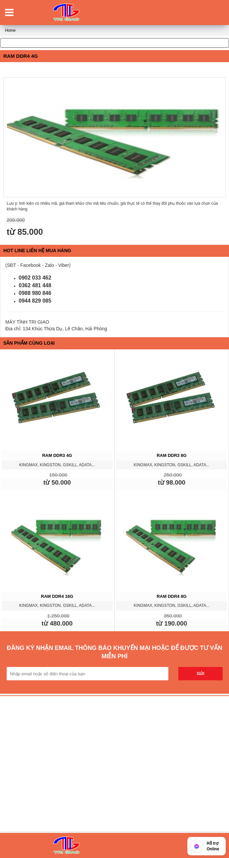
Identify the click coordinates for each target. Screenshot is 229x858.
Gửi (200, 673)
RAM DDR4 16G (57, 596)
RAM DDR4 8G (172, 596)
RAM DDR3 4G (57, 455)
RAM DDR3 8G (172, 455)
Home (10, 30)
